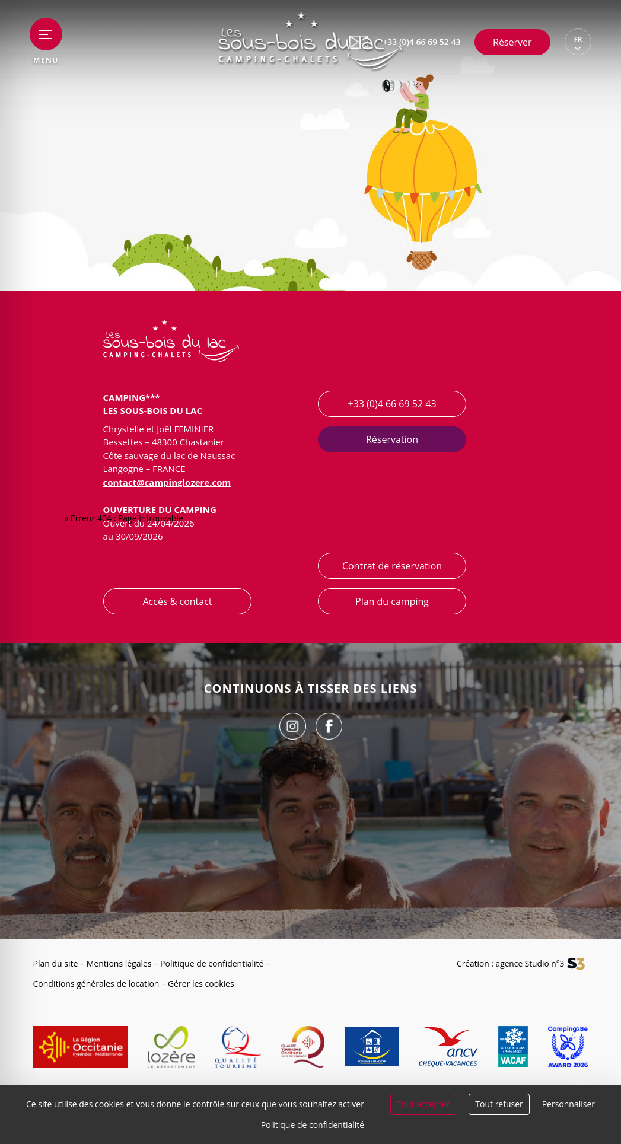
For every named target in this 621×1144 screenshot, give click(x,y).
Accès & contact (177, 601)
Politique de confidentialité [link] (312, 1124)
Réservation (391, 439)
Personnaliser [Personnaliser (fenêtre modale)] (568, 1104)
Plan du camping (392, 601)
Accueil (48, 519)
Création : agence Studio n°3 (510, 963)
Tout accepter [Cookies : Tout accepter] (423, 1104)
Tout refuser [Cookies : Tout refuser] (499, 1104)
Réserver (512, 42)
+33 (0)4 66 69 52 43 (392, 403)
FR (578, 39)
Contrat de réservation (391, 565)
